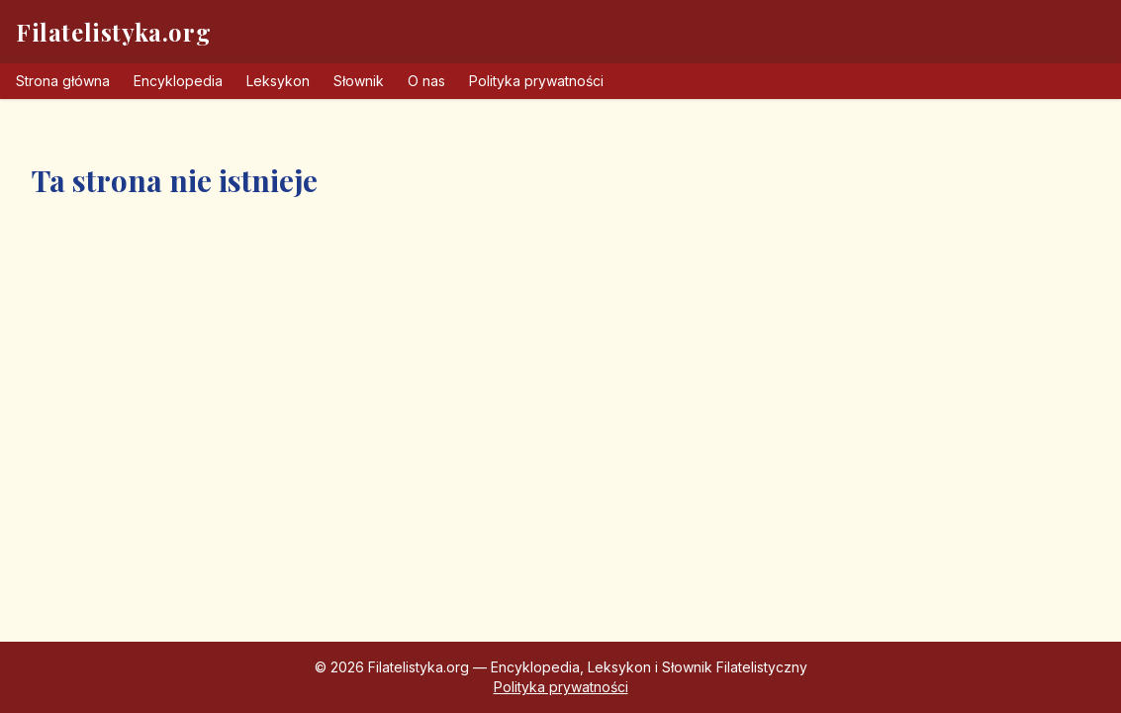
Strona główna (63, 80)
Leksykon (278, 80)
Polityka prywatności (536, 80)
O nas (426, 80)
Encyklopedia (178, 80)
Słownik (358, 80)
